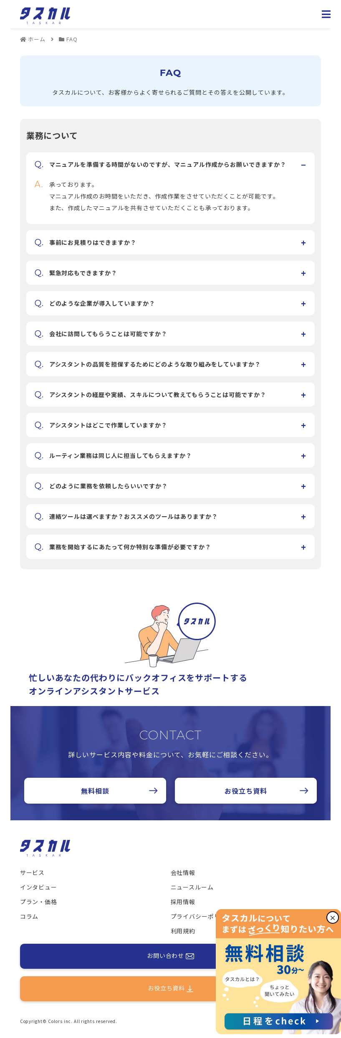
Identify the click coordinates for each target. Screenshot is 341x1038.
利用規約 (183, 931)
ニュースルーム (192, 887)
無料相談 (95, 791)
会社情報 (183, 872)
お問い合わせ (170, 956)
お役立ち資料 (246, 791)
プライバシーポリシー (202, 916)
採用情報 (183, 901)
